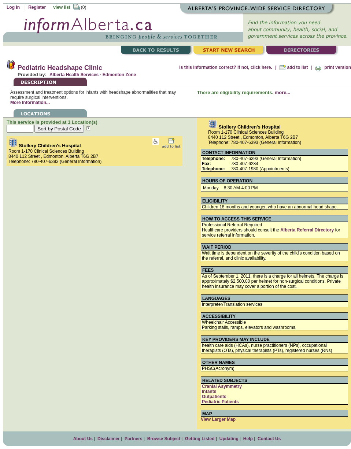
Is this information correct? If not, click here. (225, 67)
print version (333, 67)
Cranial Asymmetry (222, 386)
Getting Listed (200, 438)
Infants (209, 391)
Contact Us (269, 438)
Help (248, 438)
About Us (83, 438)
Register (37, 7)
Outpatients (214, 396)
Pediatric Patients (220, 401)
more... (283, 92)
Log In (13, 7)
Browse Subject (163, 438)
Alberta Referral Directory (307, 230)
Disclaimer (108, 438)
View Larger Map (218, 419)
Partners (134, 438)
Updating (229, 438)
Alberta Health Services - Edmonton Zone (92, 74)
